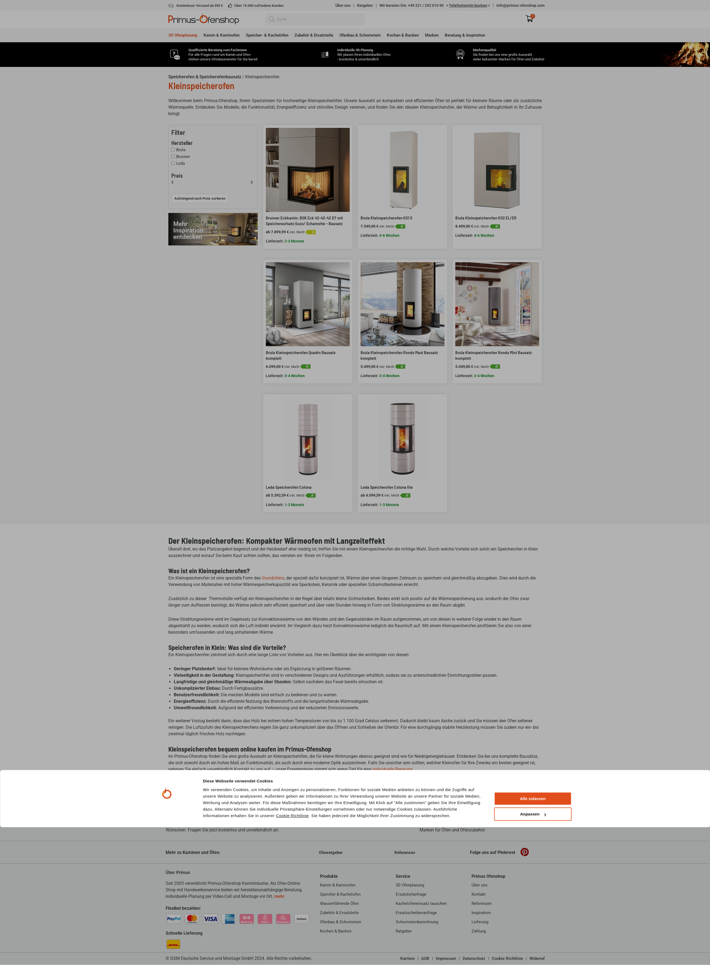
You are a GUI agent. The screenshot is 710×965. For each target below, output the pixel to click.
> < (468, 5)
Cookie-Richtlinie (292, 522)
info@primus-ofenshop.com (520, 5)
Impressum (446, 958)
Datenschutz (474, 958)
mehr (279, 896)
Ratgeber (365, 5)
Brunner (183, 156)
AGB (425, 958)
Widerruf (537, 958)
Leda (180, 163)
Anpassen (533, 521)
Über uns (343, 5)
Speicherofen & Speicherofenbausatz (204, 76)
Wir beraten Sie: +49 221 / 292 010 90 (411, 5)
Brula (180, 149)
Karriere (407, 958)
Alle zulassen (533, 505)
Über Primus (178, 872)
